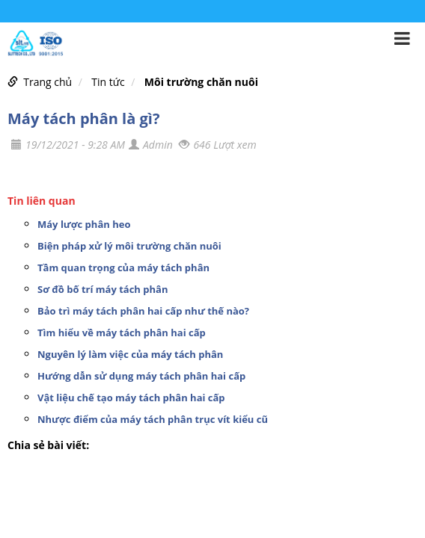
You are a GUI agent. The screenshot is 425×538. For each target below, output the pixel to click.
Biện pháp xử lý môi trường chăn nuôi (129, 246)
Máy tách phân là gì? (83, 118)
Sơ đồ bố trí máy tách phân (102, 289)
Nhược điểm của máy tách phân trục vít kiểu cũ (152, 419)
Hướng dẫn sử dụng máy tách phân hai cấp (141, 376)
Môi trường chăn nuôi (201, 82)
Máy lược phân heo (83, 224)
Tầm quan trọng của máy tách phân (123, 267)
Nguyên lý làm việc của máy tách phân (130, 354)
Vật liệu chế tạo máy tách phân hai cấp (131, 397)
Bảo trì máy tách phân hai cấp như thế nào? (143, 311)
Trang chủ (47, 82)
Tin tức (107, 82)
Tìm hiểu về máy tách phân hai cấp (121, 332)
